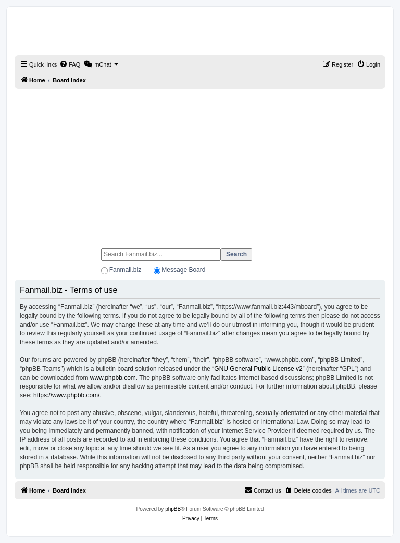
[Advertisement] (200, 164)
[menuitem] (69, 64)
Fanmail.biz (125, 270)
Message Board (183, 270)
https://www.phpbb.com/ (66, 395)
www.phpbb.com (113, 377)
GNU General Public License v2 (258, 368)
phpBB (173, 509)
